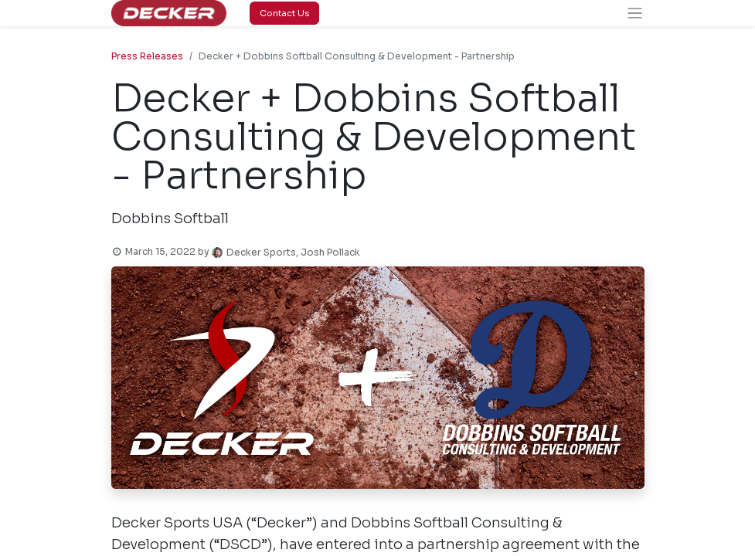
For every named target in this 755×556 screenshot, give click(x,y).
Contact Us (284, 13)
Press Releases (147, 56)
